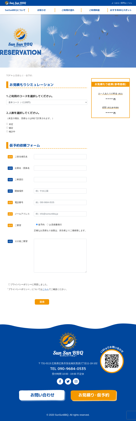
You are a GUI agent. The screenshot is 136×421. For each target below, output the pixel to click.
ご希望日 (17, 179)
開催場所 (17, 191)
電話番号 (17, 202)
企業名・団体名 (17, 168)
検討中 (12, 131)
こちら (45, 289)
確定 (11, 128)
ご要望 (17, 225)
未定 (11, 124)
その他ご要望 (17, 241)
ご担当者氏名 (17, 156)
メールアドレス (17, 213)
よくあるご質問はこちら (122, 3)
